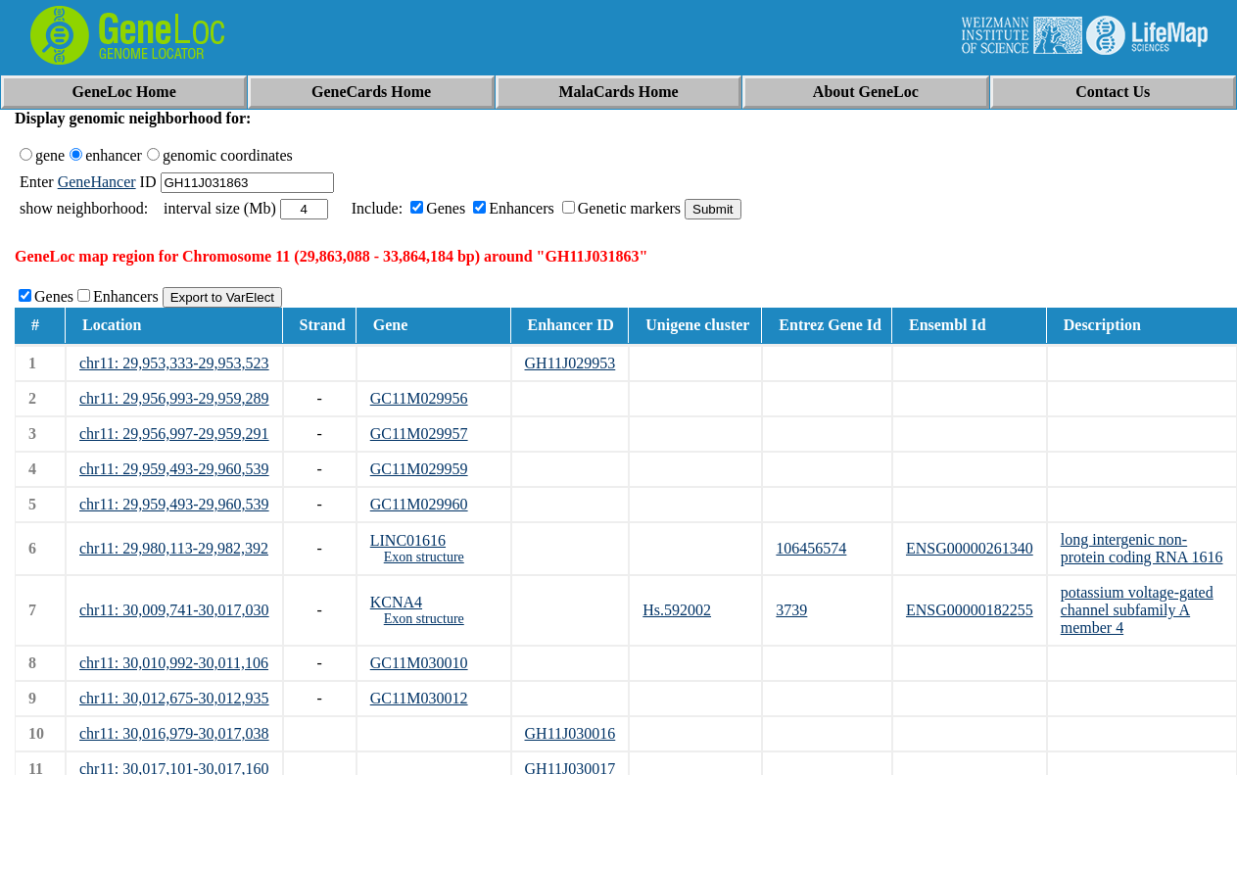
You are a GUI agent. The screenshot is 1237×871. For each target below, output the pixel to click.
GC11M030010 (419, 662)
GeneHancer (97, 181)
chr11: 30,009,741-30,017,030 (174, 610)
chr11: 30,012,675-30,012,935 (174, 698)
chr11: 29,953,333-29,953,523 (174, 363)
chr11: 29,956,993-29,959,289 (174, 398)
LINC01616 (408, 540)
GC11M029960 (419, 504)
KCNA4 (396, 602)
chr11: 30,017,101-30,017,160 (174, 768)
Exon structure (424, 557)
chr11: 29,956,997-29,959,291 (174, 433)
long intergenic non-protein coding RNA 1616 (1142, 548)
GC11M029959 (419, 468)
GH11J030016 (570, 733)
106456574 (811, 548)
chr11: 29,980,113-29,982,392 (173, 548)
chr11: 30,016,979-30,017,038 (174, 733)
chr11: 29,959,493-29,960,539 (174, 468)
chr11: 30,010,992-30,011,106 (173, 662)
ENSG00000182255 (969, 610)
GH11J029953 (570, 363)
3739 (791, 610)
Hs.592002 (676, 610)
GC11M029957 (419, 433)
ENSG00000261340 (969, 548)
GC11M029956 (419, 398)
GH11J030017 (570, 768)
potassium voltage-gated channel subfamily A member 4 (1137, 610)
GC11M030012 (419, 698)
